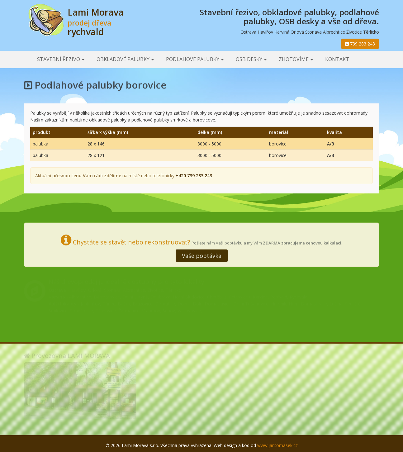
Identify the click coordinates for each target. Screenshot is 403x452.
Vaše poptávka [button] (201, 255)
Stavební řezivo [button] (60, 59)
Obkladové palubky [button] (125, 59)
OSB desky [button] (251, 59)
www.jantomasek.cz (277, 445)
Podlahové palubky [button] (195, 59)
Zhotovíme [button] (296, 59)
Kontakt (337, 59)
